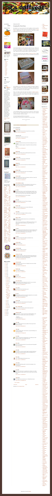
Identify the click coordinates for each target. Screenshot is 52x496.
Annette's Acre (45, 137)
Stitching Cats (45, 397)
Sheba (9, 226)
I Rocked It (7, 289)
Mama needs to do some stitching (45, 303)
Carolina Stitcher (45, 187)
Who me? (7, 241)
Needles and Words (44, 328)
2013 (6, 274)
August (7, 283)
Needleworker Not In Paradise (45, 333)
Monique (17, 129)
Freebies (44, 27)
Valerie (6, 72)
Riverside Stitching (44, 365)
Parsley (6, 73)
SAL (4, 226)
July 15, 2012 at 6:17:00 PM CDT (20, 319)
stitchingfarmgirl (45, 417)
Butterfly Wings (45, 173)
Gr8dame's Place (45, 254)
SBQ (6, 226)
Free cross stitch (7, 205)
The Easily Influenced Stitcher (44, 431)
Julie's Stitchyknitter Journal (44, 267)
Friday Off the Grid (7, 206)
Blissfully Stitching (44, 162)
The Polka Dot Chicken (45, 439)
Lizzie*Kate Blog (45, 297)
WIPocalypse (6, 242)
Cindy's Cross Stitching (45, 201)
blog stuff (7, 190)
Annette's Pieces (45, 138)
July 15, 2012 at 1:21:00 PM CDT (20, 271)
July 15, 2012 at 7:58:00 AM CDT (21, 239)
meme (7, 215)
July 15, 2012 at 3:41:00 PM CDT (20, 290)
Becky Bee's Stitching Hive (45, 152)
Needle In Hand (45, 324)
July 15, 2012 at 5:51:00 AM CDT (21, 179)
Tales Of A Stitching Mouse (45, 423)
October (7, 280)
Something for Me (45, 387)
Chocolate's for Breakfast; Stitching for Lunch (45, 192)
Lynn (16, 369)
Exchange (6, 200)
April (7, 303)
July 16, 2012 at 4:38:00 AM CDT (21, 326)
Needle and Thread (44, 323)
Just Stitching (45, 272)
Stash (5, 231)
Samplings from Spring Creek (45, 373)
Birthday (5, 189)
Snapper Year (7, 230)
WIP (9, 241)
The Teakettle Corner (44, 449)
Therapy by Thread (44, 453)
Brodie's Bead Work (7, 193)
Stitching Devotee (45, 400)
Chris (16, 322)
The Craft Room (45, 429)
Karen (6, 66)
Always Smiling (45, 130)
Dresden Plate (7, 199)
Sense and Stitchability (44, 379)
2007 (6, 315)
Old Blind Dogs (8, 218)
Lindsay (17, 300)
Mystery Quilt (6, 217)
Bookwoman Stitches (44, 168)
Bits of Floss (44, 156)
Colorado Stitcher (45, 202)
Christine (17, 157)
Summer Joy (6, 232)
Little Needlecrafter (45, 296)
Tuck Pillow (8, 235)
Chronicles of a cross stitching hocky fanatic (45, 198)
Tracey (17, 287)
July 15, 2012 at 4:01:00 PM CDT (20, 297)
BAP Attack (44, 148)
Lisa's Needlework (44, 292)
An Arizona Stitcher (44, 132)
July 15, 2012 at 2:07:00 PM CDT (20, 277)
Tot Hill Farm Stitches (45, 464)
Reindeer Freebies (7, 225)
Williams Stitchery (45, 472)
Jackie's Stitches (45, 265)
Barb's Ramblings (45, 149)
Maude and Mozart (44, 309)
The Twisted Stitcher (44, 451)
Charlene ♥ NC (18, 254)
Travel (5, 234)
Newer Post (15, 384)
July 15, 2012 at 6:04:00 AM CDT (21, 196)
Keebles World (45, 279)
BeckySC (6, 61)
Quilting (5, 224)
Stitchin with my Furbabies (45, 395)
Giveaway (6, 208)
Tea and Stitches (45, 426)
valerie (17, 362)
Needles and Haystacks (44, 326)
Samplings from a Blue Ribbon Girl (45, 371)
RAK (9, 224)
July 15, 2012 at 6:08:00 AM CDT (21, 202)
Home (26, 384)
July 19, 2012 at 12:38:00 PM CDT (21, 380)
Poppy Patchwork (45, 352)
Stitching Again (45, 396)
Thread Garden (45, 454)
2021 (6, 263)
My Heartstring (45, 317)
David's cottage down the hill (45, 218)
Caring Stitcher (45, 186)
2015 (6, 271)
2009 (6, 312)
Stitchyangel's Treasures (45, 420)
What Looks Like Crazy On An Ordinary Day (45, 468)
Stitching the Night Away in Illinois (45, 410)
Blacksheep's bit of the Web (45, 160)
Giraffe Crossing (45, 253)
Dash (9, 198)
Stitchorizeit (44, 418)
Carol (16, 336)
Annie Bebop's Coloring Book (45, 140)
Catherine (17, 242)
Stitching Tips (8, 231)
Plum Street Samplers (44, 350)
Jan (16, 228)
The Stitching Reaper (44, 447)
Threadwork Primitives (44, 459)
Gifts (9, 207)
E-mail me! (5, 38)
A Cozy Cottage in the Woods (45, 109)
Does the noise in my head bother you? (45, 225)
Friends (5, 207)
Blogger (30, 491)
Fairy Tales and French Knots (45, 235)
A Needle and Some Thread (44, 119)
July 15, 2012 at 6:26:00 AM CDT (21, 208)
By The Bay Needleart (44, 181)
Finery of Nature (6, 203)
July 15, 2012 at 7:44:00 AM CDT (21, 233)
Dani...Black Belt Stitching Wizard (45, 216)
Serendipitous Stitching (45, 381)
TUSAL (6, 238)
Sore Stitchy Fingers (7, 288)
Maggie (17, 163)
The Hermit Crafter (44, 434)
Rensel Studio (45, 363)
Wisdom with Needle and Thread (44, 478)
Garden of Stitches (44, 251)
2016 (6, 270)
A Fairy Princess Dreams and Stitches (45, 114)
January (7, 307)
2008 (6, 313)
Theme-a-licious (6, 233)
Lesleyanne (17, 262)
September (7, 281)
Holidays (9, 209)
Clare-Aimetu (18, 280)
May (7, 301)
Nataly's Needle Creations (45, 321)
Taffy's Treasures (45, 421)
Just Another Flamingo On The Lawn (45, 270)
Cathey (6, 62)
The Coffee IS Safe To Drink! (8, 297)
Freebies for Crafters (44, 246)
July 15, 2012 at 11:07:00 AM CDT (21, 265)
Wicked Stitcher (45, 471)
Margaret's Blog (45, 305)
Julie (16, 199)
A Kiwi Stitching (45, 117)
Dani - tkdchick (18, 306)
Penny (17, 343)
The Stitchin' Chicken (44, 441)
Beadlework (44, 150)
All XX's (44, 129)
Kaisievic (17, 205)
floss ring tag (7, 204)
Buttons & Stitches (44, 177)
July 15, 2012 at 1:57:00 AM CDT (21, 138)
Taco (9, 232)
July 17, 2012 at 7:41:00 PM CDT (20, 359)
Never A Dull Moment (44, 335)
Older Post (36, 384)
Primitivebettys (45, 353)
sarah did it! (44, 377)
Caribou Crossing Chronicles (45, 185)
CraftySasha (44, 206)
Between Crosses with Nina (45, 154)
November (7, 278)
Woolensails (44, 483)
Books (9, 191)
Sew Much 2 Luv (45, 382)
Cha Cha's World (45, 190)
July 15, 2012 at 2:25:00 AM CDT (21, 148)
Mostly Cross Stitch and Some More (45, 314)
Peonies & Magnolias (44, 348)
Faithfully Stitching (44, 237)
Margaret (17, 170)
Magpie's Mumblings (44, 299)
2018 (6, 267)
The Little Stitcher (45, 437)
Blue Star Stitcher (45, 165)
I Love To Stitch (45, 259)
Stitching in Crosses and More (45, 405)
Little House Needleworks (44, 294)
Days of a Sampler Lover (45, 220)
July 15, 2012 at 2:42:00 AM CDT (21, 154)
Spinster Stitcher (45, 388)
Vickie (17, 211)
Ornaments (5, 220)
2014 (6, 273)
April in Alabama (45, 141)
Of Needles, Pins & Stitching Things (45, 341)
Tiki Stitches (44, 460)
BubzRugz (44, 171)
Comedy (5, 194)
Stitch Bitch (44, 389)
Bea (16, 293)
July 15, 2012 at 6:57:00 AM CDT (21, 214)
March (7, 304)
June (7, 300)
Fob (9, 204)
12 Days (5, 186)
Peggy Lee (17, 217)
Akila (16, 329)
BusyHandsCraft (45, 172)
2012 (6, 276)
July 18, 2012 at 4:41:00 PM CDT (20, 366)
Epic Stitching (45, 228)
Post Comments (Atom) (20, 386)
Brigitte (17, 151)
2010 (6, 310)
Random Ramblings (44, 359)
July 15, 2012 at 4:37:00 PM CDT (20, 309)
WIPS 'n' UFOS (45, 476)
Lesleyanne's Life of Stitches (45, 288)
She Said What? (45, 28)
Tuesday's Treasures (7, 236)
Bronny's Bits (44, 170)
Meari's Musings (45, 310)
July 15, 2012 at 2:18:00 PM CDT (20, 284)
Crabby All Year (7, 197)
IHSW (8, 212)
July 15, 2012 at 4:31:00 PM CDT (20, 303)
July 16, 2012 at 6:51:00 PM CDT (20, 346)
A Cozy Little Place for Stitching (44, 111)
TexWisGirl (17, 248)
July (6, 284)
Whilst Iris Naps (45, 470)
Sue (16, 236)
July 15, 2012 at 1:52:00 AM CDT (21, 132)
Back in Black (8, 285)
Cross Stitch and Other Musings (45, 210)
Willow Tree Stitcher (44, 474)
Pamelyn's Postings (44, 346)
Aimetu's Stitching (45, 126)
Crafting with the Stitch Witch (45, 205)
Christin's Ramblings (44, 196)
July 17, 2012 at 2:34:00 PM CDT (20, 353)
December (7, 277)
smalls (9, 229)
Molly (9, 216)
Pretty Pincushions (8, 293)
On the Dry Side (45, 343)
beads (9, 188)
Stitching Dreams (45, 401)
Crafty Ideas (6, 198)
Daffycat (9, 87)
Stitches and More (45, 393)
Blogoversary (6, 191)
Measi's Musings (45, 311)
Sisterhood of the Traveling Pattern (7, 228)
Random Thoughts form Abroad (45, 361)
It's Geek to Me (45, 264)
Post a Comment (17, 382)
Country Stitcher (45, 203)
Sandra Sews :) (45, 374)
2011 (6, 309)
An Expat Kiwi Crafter (45, 134)
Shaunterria (17, 312)
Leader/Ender (7, 213)
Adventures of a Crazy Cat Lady (45, 124)
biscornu (9, 189)
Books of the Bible (7, 192)
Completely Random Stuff (7, 196)
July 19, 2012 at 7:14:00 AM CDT (21, 374)
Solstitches (17, 141)
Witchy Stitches (45, 480)
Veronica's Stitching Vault (45, 466)
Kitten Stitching (45, 280)
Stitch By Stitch (45, 390)
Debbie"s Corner (45, 221)
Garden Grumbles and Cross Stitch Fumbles (45, 249)
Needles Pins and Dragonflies (45, 330)
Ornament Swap (7, 219)
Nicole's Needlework (44, 337)
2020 (6, 264)
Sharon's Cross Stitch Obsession (45, 384)
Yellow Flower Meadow (45, 485)
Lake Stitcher (44, 283)
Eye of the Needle (45, 229)
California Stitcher (35, 91)
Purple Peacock (45, 356)
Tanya (6, 71)
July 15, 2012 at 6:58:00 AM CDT (21, 225)
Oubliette (44, 344)
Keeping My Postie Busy (8, 295)
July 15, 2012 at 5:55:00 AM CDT (21, 186)
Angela (17, 377)
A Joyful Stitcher (45, 116)
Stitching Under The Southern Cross (45, 413)
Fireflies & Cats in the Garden (45, 243)
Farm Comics (8, 202)
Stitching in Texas (45, 406)
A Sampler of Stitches (44, 121)
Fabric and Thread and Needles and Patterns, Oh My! (45, 232)
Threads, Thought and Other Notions (45, 456)
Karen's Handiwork (44, 276)
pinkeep (9, 223)
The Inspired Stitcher (44, 436)
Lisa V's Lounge (45, 290)
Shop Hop (5, 227)
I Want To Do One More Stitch (45, 261)
